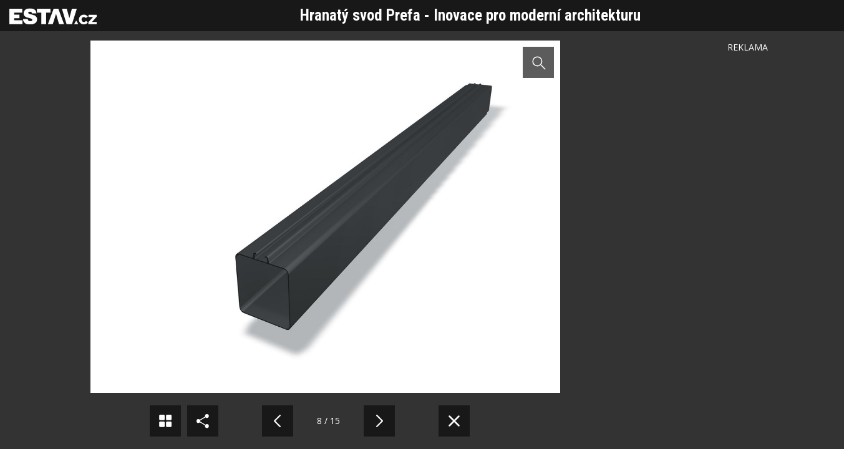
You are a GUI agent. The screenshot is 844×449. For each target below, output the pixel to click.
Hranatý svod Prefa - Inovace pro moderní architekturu (470, 15)
